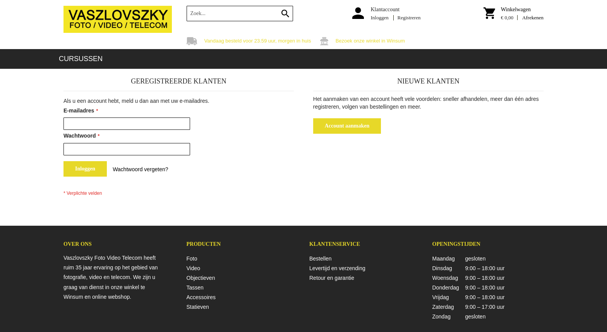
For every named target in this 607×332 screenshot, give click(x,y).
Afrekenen (533, 17)
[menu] (303, 59)
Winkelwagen (516, 9)
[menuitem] (81, 59)
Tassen (195, 287)
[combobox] (240, 13)
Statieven (198, 307)
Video (194, 268)
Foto (192, 258)
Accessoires (201, 297)
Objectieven (201, 278)
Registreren (409, 17)
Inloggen (379, 17)
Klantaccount (385, 9)
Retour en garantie (331, 278)
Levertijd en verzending (337, 268)
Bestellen (320, 258)
